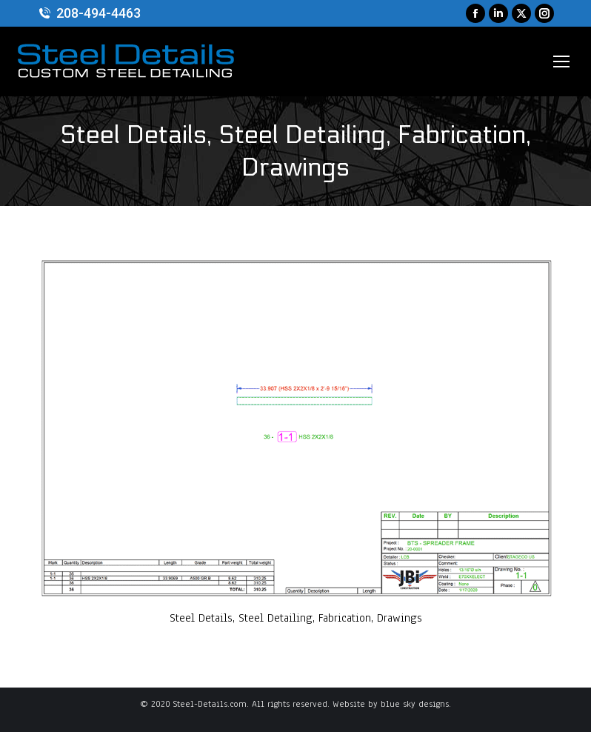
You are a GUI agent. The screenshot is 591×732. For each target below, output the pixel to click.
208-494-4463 (89, 13)
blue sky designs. (416, 704)
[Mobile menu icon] (561, 61)
